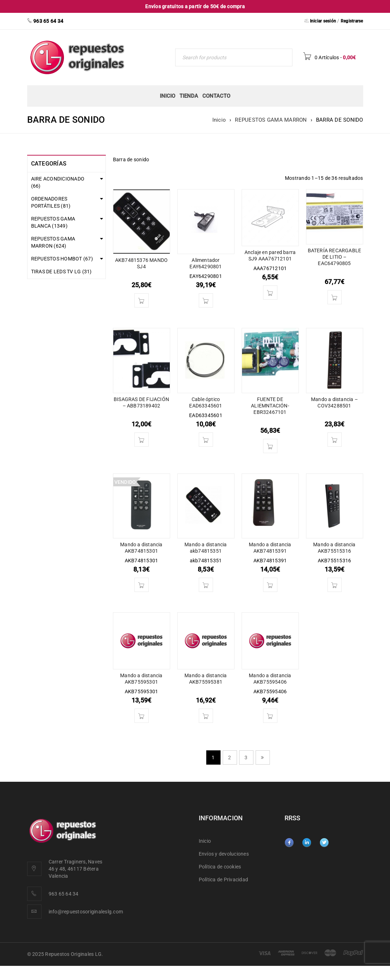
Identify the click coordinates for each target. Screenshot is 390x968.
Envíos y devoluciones (224, 854)
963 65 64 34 (64, 894)
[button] (141, 300)
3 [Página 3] (246, 757)
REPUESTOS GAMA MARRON (271, 120)
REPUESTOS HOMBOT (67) (62, 261)
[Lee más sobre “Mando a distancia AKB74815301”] (141, 585)
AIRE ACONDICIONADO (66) (58, 182)
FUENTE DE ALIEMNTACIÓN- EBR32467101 (270, 405)
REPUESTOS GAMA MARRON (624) (53, 242)
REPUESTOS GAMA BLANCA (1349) (53, 222)
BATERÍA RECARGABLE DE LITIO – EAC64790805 (334, 257)
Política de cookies (220, 867)
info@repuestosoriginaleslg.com (86, 911)
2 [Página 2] (229, 757)
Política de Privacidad (223, 879)
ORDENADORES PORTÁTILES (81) (51, 202)
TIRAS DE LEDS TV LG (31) (61, 274)
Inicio (219, 120)
